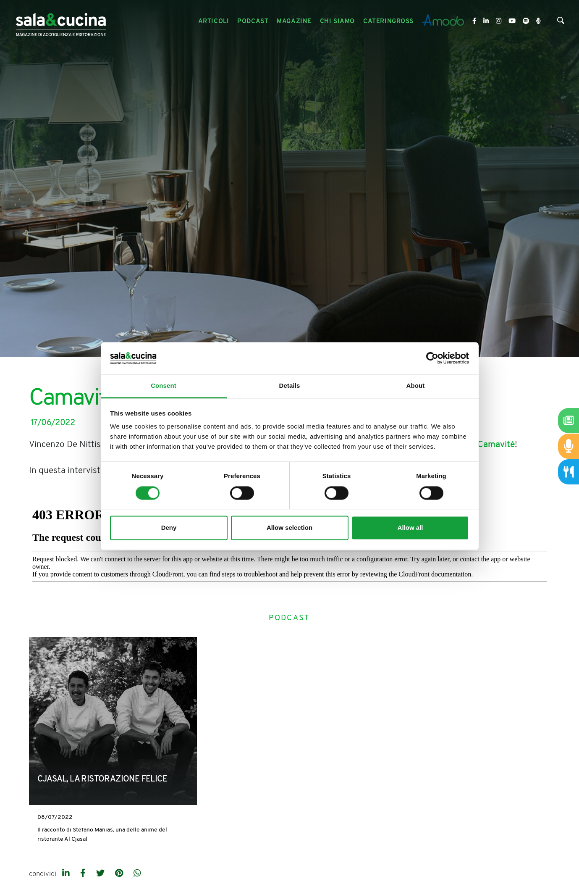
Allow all (410, 528)
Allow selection (289, 528)
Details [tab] (289, 385)
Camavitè (496, 444)
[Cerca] (560, 22)
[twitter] (101, 874)
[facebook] (84, 874)
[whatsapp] (137, 874)
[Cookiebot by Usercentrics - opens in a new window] (432, 358)
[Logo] (61, 21)
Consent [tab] (163, 385)
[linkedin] (67, 874)
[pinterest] (120, 874)
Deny (169, 528)
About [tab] (415, 385)
